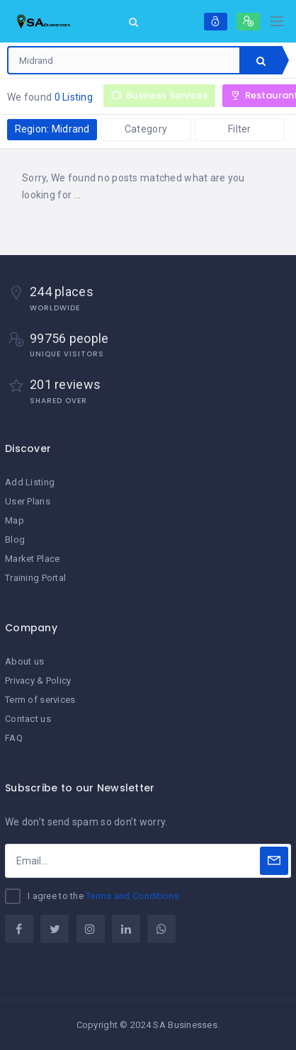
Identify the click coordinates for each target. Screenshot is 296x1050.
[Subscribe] (274, 861)
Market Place (32, 558)
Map (14, 520)
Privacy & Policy (38, 680)
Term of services (40, 699)
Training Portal (35, 577)
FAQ (14, 738)
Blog (15, 539)
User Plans (27, 501)
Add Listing (30, 482)
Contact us (28, 718)
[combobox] (123, 60)
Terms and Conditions (132, 896)
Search (261, 61)
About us (24, 661)
